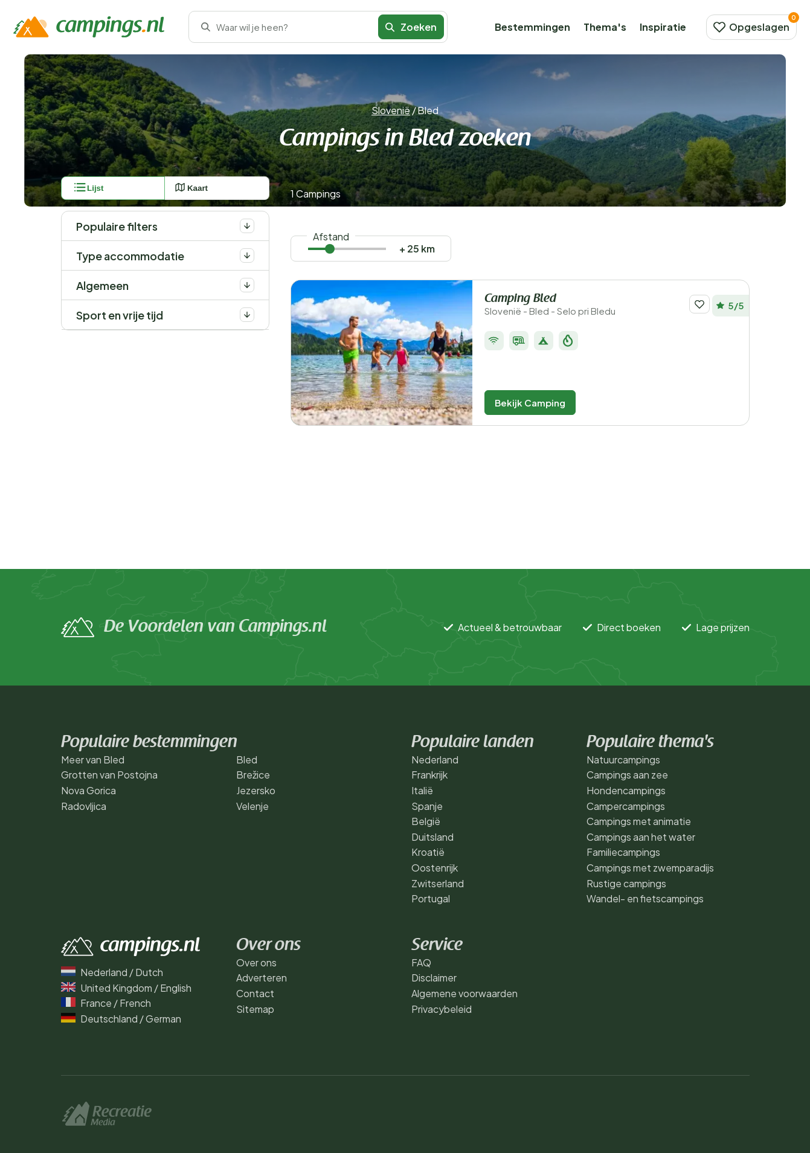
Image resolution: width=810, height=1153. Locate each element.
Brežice (253, 774)
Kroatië (428, 852)
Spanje (427, 806)
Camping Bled (581, 304)
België (425, 821)
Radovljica (83, 806)
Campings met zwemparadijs (650, 867)
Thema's (604, 27)
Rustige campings (626, 883)
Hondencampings (626, 790)
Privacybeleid (441, 1009)
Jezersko (255, 790)
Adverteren (261, 977)
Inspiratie (663, 27)
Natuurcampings (623, 759)
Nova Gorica (88, 790)
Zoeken (411, 27)
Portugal (430, 898)
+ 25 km (417, 248)
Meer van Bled (92, 759)
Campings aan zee (627, 774)
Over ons (256, 962)
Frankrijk (429, 774)
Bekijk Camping (530, 402)
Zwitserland (437, 883)
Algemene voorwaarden (464, 993)
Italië (422, 790)
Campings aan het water (641, 836)
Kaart (191, 188)
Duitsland (432, 836)
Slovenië (390, 110)
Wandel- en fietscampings (645, 898)
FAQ (421, 962)
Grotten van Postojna (109, 774)
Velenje (252, 806)
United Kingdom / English (126, 987)
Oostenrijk (434, 867)
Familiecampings (623, 852)
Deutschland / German (121, 1018)
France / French (106, 1003)
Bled (246, 759)
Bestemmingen (532, 27)
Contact (255, 993)
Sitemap (255, 1009)
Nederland (434, 759)
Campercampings (626, 806)
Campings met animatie (639, 821)
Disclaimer (434, 977)
